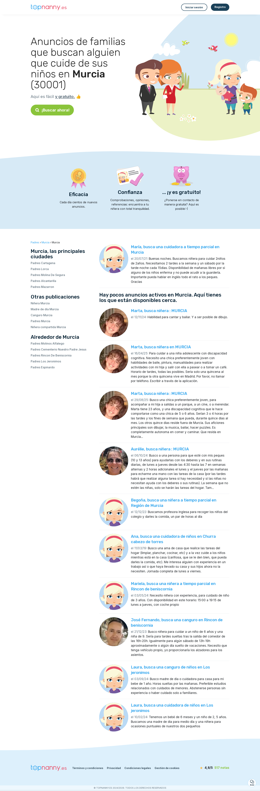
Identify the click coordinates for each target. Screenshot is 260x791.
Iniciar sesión (194, 7)
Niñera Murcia (40, 303)
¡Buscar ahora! (52, 110)
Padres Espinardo (43, 367)
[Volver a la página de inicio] (49, 7)
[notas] (208, 768)
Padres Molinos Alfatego (47, 343)
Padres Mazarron (42, 287)
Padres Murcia (40, 321)
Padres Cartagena (43, 263)
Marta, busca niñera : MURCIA (159, 310)
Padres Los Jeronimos (46, 361)
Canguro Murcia (41, 315)
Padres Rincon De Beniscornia (51, 355)
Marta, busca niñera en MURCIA (161, 347)
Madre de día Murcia (45, 309)
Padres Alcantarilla (43, 281)
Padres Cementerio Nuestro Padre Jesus (58, 349)
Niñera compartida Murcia (48, 327)
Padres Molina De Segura (48, 275)
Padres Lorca (40, 269)
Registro (220, 6)
